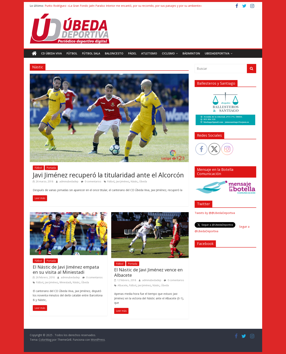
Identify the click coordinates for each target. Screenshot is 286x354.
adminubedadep (69, 181)
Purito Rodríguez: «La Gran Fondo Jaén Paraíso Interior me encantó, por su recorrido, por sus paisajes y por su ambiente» (123, 6)
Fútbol (72, 53)
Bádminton (191, 53)
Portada (51, 167)
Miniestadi (65, 282)
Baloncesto (114, 53)
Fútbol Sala (91, 53)
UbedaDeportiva (217, 53)
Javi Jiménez (122, 181)
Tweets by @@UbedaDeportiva (215, 213)
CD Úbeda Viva (51, 53)
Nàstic (134, 181)
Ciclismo (168, 53)
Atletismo (149, 53)
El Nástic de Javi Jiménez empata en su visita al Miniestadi (66, 269)
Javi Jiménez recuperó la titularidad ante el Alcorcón (108, 175)
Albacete (123, 285)
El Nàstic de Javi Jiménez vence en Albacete (148, 272)
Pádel (132, 53)
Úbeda (143, 181)
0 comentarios (91, 181)
